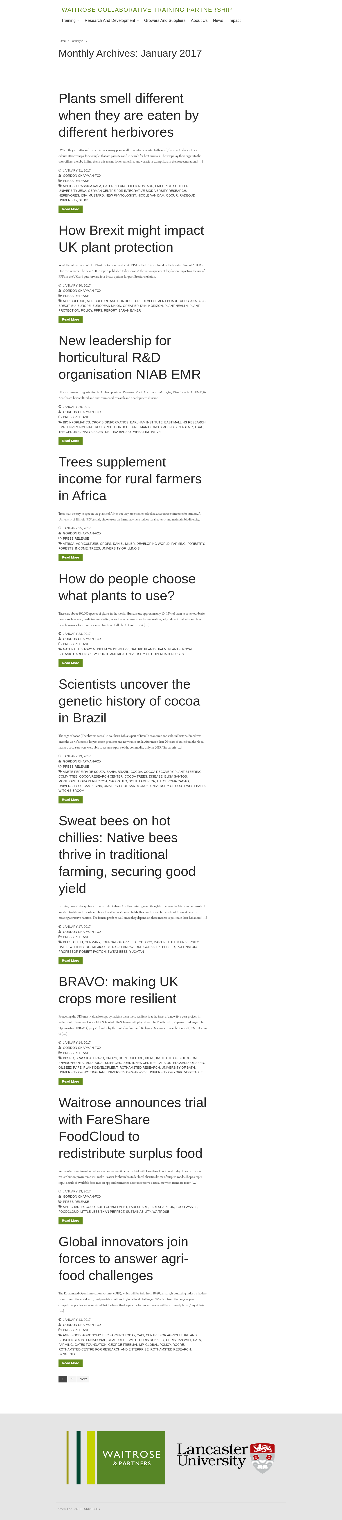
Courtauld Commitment (106, 1207)
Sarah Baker (129, 310)
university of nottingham (81, 1072)
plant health (176, 306)
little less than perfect (102, 1211)
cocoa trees (135, 776)
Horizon (155, 306)
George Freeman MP (126, 1344)
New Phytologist (121, 195)
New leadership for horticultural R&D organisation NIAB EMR (129, 357)
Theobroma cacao (173, 781)
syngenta (67, 1354)
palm (162, 649)
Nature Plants (143, 649)
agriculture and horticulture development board (132, 301)
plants (174, 649)
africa (68, 543)
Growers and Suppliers (165, 20)
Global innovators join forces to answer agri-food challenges (123, 1258)
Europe (84, 306)
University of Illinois (121, 548)
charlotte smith (122, 1340)
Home (62, 41)
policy (86, 310)
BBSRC (68, 1058)
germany (92, 942)
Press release (76, 181)
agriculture (74, 301)
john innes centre (139, 1063)
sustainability (138, 1211)
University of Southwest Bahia (178, 786)
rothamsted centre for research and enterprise (103, 1349)
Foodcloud (68, 1211)
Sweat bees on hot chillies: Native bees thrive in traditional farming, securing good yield (127, 854)
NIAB (173, 427)
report (110, 310)
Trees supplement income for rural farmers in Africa (130, 478)
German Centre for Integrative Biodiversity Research (137, 190)
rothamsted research (139, 1067)
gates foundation (91, 1344)
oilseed (197, 1063)
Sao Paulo (118, 781)
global (151, 1344)
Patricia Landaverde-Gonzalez (133, 947)
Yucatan (136, 951)
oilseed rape (70, 1067)
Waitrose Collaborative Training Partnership (147, 9)
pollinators (187, 947)
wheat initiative (147, 432)
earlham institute (146, 422)
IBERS (149, 1058)
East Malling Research (184, 422)
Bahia (111, 772)
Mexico (98, 947)
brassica (84, 1058)
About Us (199, 20)
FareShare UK (162, 1207)
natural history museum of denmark (96, 649)
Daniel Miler (124, 543)
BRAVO (98, 1058)
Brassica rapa (88, 186)
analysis (197, 301)
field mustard (140, 186)
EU (73, 306)
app (66, 1207)
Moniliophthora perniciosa (82, 781)
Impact (235, 20)
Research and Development (110, 20)
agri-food (72, 1335)
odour (172, 195)
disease (156, 776)
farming (178, 543)
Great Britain (134, 306)
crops (105, 543)
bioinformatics (76, 422)
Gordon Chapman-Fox (82, 175)
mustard (96, 195)
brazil (123, 772)
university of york (165, 1072)
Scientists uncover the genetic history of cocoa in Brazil (129, 700)
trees (94, 548)
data (197, 1340)
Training (68, 20)
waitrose (161, 1211)
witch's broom (71, 790)
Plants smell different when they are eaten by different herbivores (128, 115)
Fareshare (138, 1207)
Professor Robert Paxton (82, 951)
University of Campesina (80, 786)
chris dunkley (151, 1340)
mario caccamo (154, 427)
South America (111, 654)
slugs (84, 200)
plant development (100, 1067)
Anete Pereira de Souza (84, 772)
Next (83, 1379)
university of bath (178, 1067)
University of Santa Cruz (126, 786)
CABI (140, 1335)
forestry (195, 543)
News (218, 20)
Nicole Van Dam (150, 195)
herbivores (68, 195)
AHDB (184, 301)
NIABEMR (185, 427)
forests (65, 548)
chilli (78, 942)
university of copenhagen (150, 654)
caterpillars (114, 186)
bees (67, 942)
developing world (153, 543)
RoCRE (178, 1344)
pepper (168, 947)
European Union (106, 306)
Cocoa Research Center (101, 776)
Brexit (64, 306)
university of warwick (126, 1072)
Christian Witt (178, 1340)
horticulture (126, 427)
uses (179, 654)
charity (77, 1207)
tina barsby (121, 432)
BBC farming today (118, 1335)
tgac (198, 427)
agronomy (91, 1335)
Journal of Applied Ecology (127, 942)
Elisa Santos (175, 776)
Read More (70, 209)
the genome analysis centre (83, 432)
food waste (186, 1207)
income (81, 548)
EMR (61, 427)
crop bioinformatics (110, 422)
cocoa (136, 772)
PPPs (98, 310)
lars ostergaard (173, 1063)
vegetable (193, 1072)
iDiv (84, 195)
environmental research (89, 427)
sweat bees (118, 951)
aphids (68, 186)
